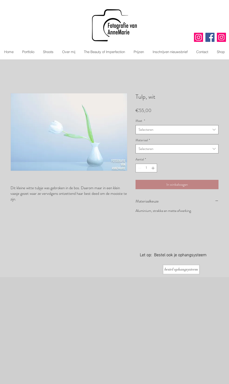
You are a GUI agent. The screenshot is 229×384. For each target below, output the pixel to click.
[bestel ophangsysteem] (181, 269)
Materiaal (143, 140)
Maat (140, 121)
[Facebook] (210, 37)
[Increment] (153, 168)
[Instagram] (198, 37)
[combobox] (177, 129)
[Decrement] (139, 168)
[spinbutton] (146, 168)
